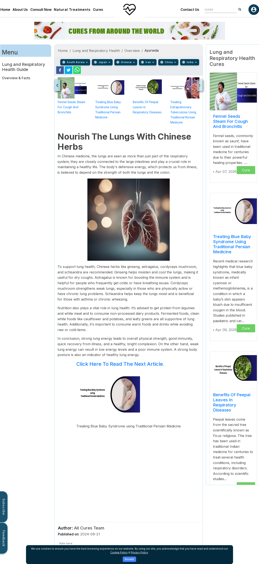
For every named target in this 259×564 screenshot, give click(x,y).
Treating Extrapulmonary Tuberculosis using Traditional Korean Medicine (183, 112)
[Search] (240, 9)
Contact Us (190, 9)
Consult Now (41, 9)
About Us (20, 9)
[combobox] (217, 9)
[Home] (129, 9)
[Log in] (253, 9)
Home (5, 9)
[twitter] (68, 70)
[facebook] (60, 70)
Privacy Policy (139, 552)
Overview (132, 51)
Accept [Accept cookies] (129, 559)
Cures (98, 9)
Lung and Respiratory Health (96, 51)
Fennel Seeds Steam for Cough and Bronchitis (71, 107)
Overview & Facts (16, 78)
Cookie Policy (119, 552)
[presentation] (57, 85)
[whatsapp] (77, 70)
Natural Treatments (72, 9)
